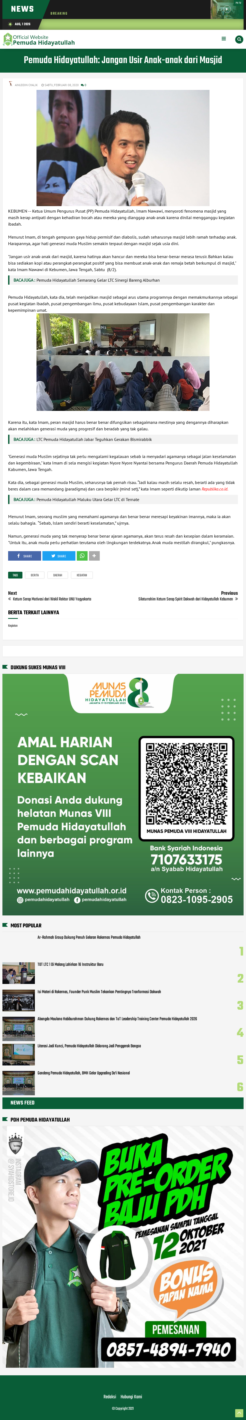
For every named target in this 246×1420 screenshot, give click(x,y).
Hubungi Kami (131, 1397)
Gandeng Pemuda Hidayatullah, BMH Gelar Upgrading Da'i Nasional (84, 1073)
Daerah (57, 575)
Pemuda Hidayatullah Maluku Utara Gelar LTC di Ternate (87, 499)
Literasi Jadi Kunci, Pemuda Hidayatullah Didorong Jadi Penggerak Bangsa (89, 1046)
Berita (35, 575)
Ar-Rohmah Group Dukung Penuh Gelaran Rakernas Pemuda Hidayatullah (89, 937)
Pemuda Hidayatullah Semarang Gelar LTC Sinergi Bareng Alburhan (98, 280)
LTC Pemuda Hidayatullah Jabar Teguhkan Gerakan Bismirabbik (94, 439)
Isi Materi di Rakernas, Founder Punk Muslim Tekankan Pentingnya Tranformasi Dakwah (99, 992)
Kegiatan (82, 575)
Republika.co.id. (215, 489)
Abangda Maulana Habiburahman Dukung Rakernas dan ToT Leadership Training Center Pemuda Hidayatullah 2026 (117, 1019)
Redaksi (110, 1397)
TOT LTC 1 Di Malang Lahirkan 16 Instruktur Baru (71, 964)
